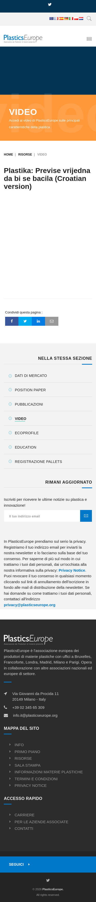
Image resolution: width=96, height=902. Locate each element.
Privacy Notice (72, 570)
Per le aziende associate (41, 822)
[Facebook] (11, 321)
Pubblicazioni (29, 404)
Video (20, 419)
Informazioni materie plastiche (49, 772)
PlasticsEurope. (53, 889)
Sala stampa (27, 765)
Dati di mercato (31, 376)
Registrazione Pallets (38, 462)
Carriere (25, 815)
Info (19, 745)
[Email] (51, 321)
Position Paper (30, 390)
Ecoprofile (27, 433)
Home (8, 154)
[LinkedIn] (38, 321)
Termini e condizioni (36, 779)
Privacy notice (31, 785)
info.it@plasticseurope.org (35, 715)
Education (25, 447)
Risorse (25, 154)
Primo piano (27, 751)
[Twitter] (25, 321)
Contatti (24, 828)
